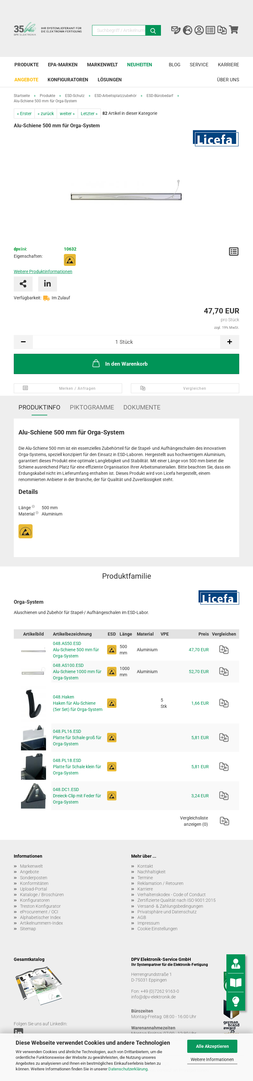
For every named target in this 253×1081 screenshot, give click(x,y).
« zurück (46, 113)
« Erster (24, 113)
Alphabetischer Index (40, 917)
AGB (141, 917)
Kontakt (145, 866)
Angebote (26, 80)
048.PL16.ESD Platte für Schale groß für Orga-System (77, 737)
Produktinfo (39, 407)
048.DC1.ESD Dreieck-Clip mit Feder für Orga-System (77, 795)
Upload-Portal (33, 888)
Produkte (26, 65)
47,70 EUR (199, 649)
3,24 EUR (200, 795)
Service (199, 65)
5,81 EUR (200, 737)
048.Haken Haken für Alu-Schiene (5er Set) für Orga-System (77, 703)
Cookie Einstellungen (157, 928)
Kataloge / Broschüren (42, 894)
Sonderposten (33, 877)
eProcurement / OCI (39, 911)
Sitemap (28, 928)
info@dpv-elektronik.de (153, 996)
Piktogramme (92, 407)
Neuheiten (139, 65)
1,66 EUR (200, 703)
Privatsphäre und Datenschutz (167, 911)
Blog (174, 65)
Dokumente (141, 407)
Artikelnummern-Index (41, 923)
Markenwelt (102, 65)
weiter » (67, 113)
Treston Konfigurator (40, 906)
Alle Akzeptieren (212, 1046)
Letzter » (89, 113)
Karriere (228, 65)
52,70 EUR (199, 671)
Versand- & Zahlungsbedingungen (170, 906)
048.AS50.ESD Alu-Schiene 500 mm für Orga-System (76, 649)
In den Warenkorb (119, 363)
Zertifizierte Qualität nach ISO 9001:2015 (176, 900)
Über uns (228, 80)
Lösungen (110, 80)
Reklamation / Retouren (160, 883)
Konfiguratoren (68, 80)
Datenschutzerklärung (127, 1069)
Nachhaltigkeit (151, 871)
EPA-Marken (63, 65)
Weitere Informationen (212, 1059)
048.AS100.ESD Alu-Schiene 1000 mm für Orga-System (77, 671)
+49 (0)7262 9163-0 (160, 991)
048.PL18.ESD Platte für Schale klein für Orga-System (77, 766)
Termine (145, 877)
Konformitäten (34, 883)
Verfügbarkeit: (27, 297)
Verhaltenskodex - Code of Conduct (171, 894)
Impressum (148, 923)
